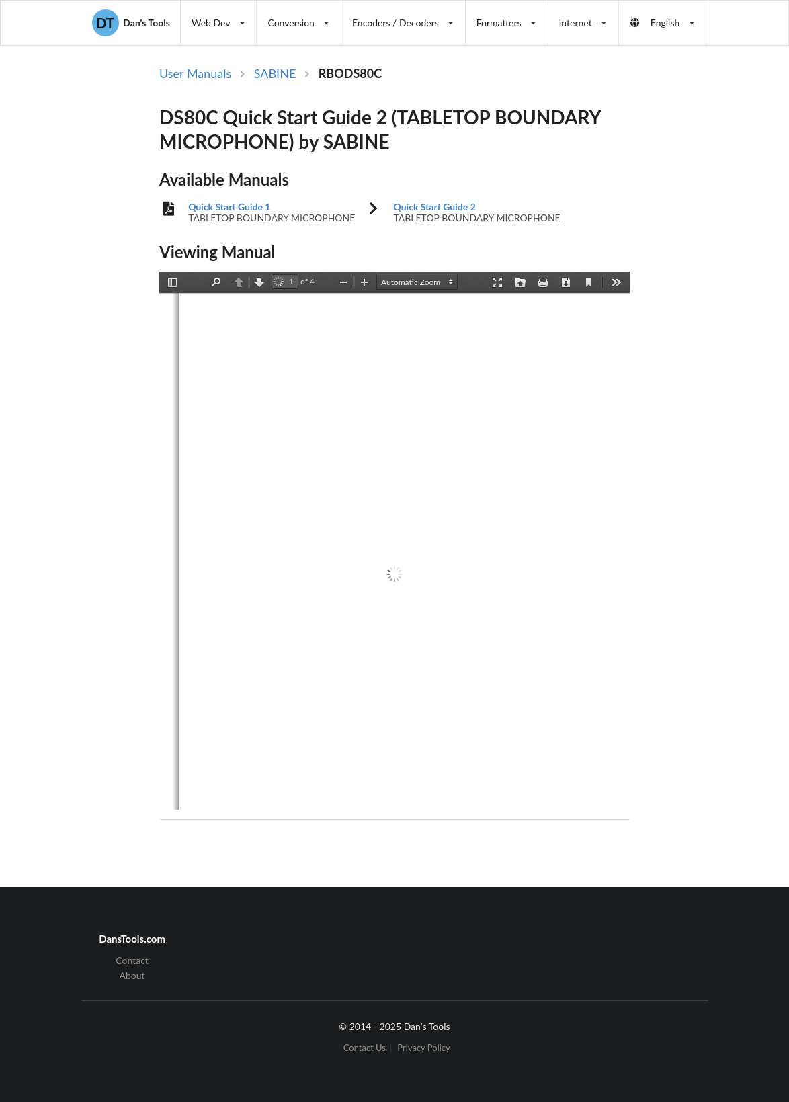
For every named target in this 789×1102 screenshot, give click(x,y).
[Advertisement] (709, 284)
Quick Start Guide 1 (229, 207)
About (132, 975)
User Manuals (195, 73)
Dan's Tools (131, 22)
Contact (132, 960)
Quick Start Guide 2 (434, 207)
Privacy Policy (423, 1048)
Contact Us (364, 1048)
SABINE (275, 73)
